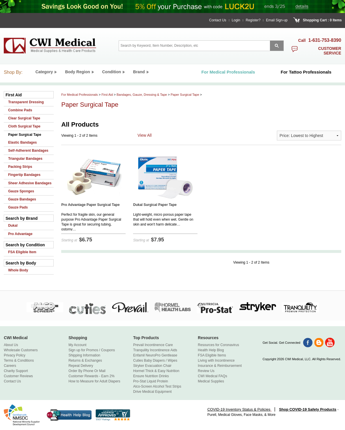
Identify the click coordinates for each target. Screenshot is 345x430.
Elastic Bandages (22, 142)
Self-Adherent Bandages (28, 151)
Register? (253, 20)
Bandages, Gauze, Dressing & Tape (142, 94)
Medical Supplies (211, 381)
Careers (10, 366)
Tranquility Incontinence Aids (155, 350)
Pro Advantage (20, 234)
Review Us (206, 371)
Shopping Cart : (316, 20)
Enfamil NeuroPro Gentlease (155, 355)
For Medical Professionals (79, 94)
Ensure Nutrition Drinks (151, 376)
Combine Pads (20, 110)
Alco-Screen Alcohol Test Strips (157, 386)
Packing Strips (20, 167)
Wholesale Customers (21, 350)
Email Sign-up (277, 20)
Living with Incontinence (216, 360)
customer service (329, 50)
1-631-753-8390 (324, 40)
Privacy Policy (14, 355)
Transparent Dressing (26, 102)
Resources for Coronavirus (218, 345)
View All (144, 135)
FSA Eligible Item (22, 252)
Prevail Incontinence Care (153, 345)
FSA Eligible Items (212, 355)
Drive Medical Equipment (152, 392)
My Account (77, 345)
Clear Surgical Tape (24, 118)
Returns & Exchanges (85, 360)
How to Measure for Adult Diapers (94, 381)
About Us (11, 345)
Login (236, 20)
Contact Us (217, 20)
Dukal (13, 226)
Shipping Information (84, 355)
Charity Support (16, 371)
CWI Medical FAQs (212, 376)
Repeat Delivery (80, 366)
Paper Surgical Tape (24, 135)
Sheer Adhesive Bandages (29, 183)
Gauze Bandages (22, 199)
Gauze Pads (18, 207)
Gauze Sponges (21, 191)
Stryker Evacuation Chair (152, 366)
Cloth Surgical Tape (24, 126)
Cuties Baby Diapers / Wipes (155, 360)
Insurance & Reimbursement (220, 366)
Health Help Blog (211, 350)
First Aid (107, 94)
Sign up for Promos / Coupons (91, 350)
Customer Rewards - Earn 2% (91, 376)
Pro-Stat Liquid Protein (150, 381)
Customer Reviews (18, 376)
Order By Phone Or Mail (86, 371)
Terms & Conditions (19, 360)
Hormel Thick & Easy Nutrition (156, 371)
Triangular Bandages (25, 159)
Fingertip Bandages (24, 175)
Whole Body (18, 270)
